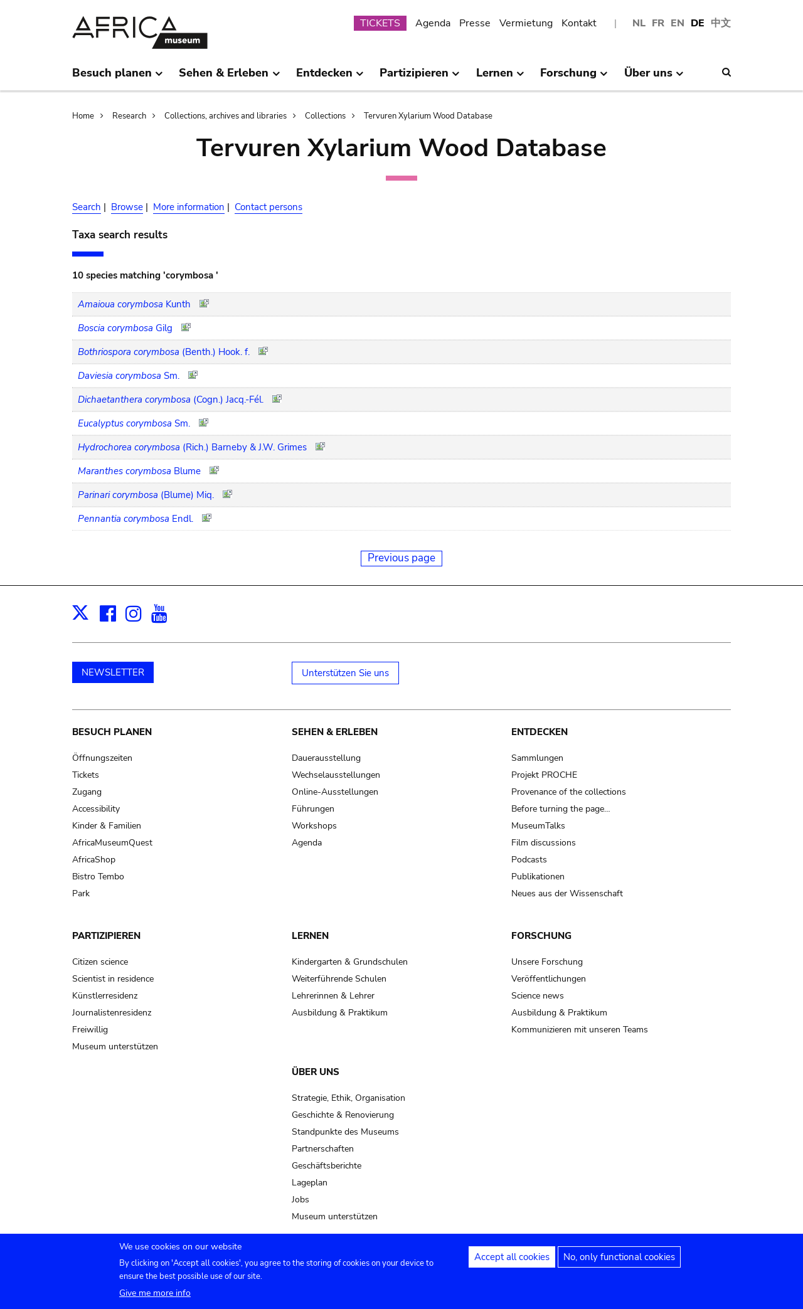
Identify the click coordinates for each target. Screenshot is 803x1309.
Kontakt (579, 23)
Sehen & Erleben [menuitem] (229, 77)
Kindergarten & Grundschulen (350, 962)
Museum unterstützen (115, 1046)
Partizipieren (106, 936)
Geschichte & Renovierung (343, 1115)
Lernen (310, 936)
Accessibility (96, 809)
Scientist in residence (113, 979)
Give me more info (155, 1298)
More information (189, 207)
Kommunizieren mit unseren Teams (579, 1030)
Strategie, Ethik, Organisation (348, 1098)
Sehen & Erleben (335, 732)
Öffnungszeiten (102, 758)
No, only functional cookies (619, 1263)
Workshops (314, 826)
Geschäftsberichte (326, 1166)
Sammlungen (537, 758)
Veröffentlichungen (548, 979)
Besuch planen (112, 732)
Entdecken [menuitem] (330, 77)
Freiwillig (90, 1030)
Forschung (541, 936)
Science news (537, 996)
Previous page (401, 558)
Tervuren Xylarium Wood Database (428, 116)
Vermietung (526, 23)
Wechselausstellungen (336, 775)
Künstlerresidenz (104, 996)
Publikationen (538, 876)
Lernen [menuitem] (500, 77)
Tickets (85, 775)
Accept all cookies (512, 1263)
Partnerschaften (323, 1149)
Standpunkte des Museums (345, 1132)
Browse (127, 207)
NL (639, 23)
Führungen (313, 809)
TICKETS (380, 23)
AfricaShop (93, 860)
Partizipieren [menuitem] (420, 77)
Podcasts (529, 860)
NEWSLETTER (113, 672)
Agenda (432, 23)
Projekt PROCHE (544, 775)
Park (81, 893)
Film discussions (543, 843)
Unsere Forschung (547, 962)
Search (86, 207)
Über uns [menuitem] (654, 77)
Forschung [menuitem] (574, 77)
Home (83, 116)
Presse (475, 23)
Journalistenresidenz (111, 1013)
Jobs (300, 1200)
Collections (325, 116)
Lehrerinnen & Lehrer (333, 996)
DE (698, 23)
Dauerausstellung (326, 758)
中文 (721, 23)
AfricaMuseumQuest (112, 843)
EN (677, 23)
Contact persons (268, 207)
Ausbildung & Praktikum (340, 1013)
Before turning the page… (560, 809)
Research (129, 116)
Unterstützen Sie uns (345, 673)
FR (658, 23)
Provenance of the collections (568, 792)
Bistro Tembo (98, 876)
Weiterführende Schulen (339, 979)
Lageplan (309, 1183)
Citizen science (100, 962)
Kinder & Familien (106, 826)
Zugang (87, 792)
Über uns (315, 1072)
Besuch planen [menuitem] (117, 77)
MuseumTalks (538, 826)
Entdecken (539, 732)
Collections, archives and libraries (225, 116)
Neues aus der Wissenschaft (567, 893)
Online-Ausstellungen (335, 792)
